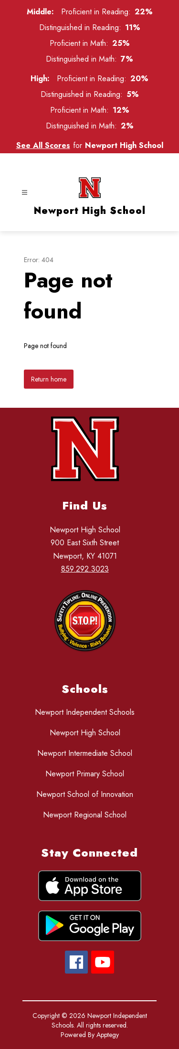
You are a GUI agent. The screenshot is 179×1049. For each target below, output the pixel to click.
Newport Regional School (84, 814)
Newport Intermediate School (84, 753)
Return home (48, 379)
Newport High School (85, 732)
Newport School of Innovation (84, 794)
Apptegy (107, 1034)
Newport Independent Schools (85, 712)
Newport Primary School (84, 773)
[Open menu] (24, 192)
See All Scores (43, 145)
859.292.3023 (85, 568)
